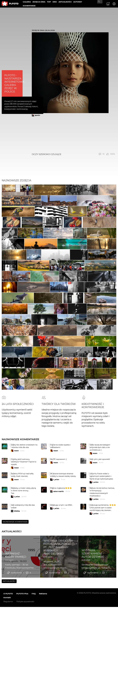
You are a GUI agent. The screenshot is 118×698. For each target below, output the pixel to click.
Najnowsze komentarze (20, 567)
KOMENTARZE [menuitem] (29, 6)
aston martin (58, 619)
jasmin (37, 115)
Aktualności (11, 659)
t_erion (56, 607)
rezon (16, 579)
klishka (17, 639)
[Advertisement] (73, 134)
